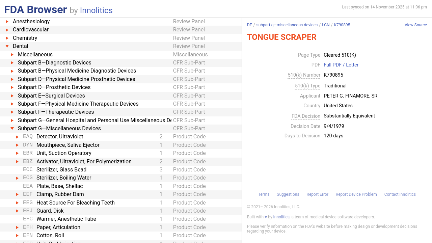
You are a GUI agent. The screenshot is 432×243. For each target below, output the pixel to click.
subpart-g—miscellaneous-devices (287, 25)
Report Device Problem (356, 194)
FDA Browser (35, 9)
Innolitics (96, 10)
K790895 (342, 25)
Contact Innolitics (400, 194)
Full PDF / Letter (341, 65)
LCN (325, 25)
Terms (264, 194)
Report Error (317, 194)
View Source (416, 25)
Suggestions (288, 194)
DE (249, 25)
